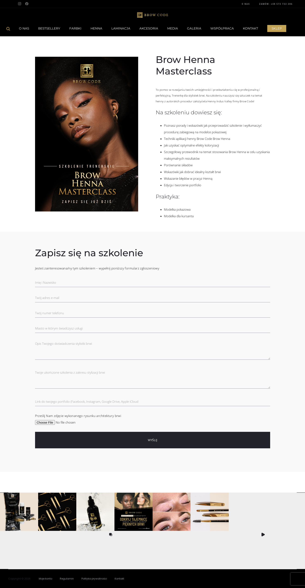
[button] (19, 512)
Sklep (277, 28)
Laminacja (120, 28)
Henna (96, 28)
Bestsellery (49, 28)
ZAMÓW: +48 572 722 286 (276, 4)
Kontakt (250, 28)
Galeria (194, 28)
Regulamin (67, 578)
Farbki (75, 28)
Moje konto (45, 578)
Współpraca (222, 28)
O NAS (246, 4)
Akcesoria (148, 28)
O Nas (24, 28)
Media (172, 28)
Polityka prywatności (94, 578)
